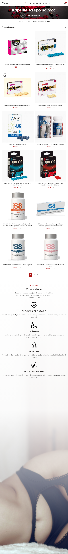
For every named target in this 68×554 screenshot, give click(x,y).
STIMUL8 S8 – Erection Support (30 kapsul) (17, 271)
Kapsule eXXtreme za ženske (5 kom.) (50, 106)
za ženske (55, 341)
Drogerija (28, 22)
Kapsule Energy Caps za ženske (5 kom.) (17, 66)
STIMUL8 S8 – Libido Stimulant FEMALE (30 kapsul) (50, 271)
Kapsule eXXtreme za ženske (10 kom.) (17, 106)
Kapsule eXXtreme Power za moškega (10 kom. (50, 66)
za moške (39, 361)
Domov (20, 22)
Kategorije (33, 16)
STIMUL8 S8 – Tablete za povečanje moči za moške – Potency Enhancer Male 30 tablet (17, 229)
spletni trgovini (15, 321)
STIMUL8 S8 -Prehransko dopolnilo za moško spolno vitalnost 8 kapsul (50, 228)
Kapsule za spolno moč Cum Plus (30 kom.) (50, 146)
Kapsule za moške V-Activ (18, 145)
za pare (57, 381)
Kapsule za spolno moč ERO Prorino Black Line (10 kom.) (17, 187)
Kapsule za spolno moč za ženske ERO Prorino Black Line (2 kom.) (50, 187)
